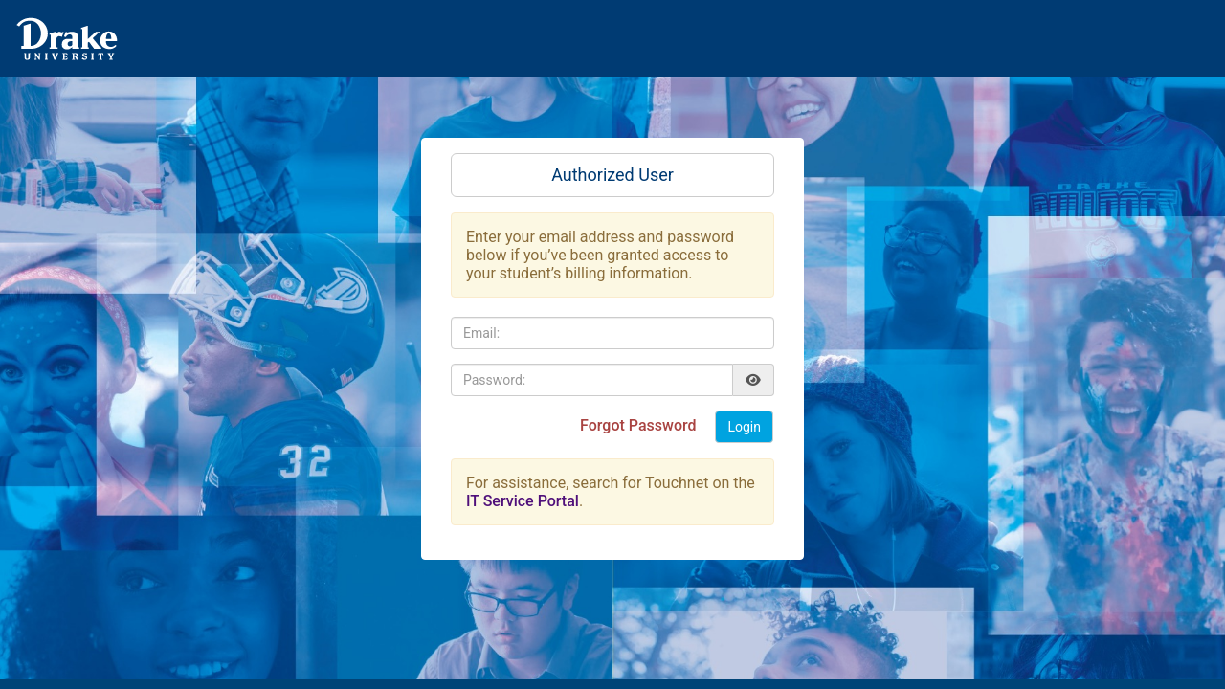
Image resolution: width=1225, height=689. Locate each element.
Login (744, 426)
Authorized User (612, 175)
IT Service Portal (522, 501)
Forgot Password (640, 425)
